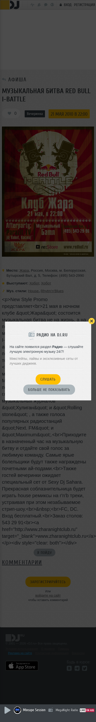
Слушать (48, 379)
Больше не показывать (49, 390)
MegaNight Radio (67, 710)
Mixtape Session (34, 710)
